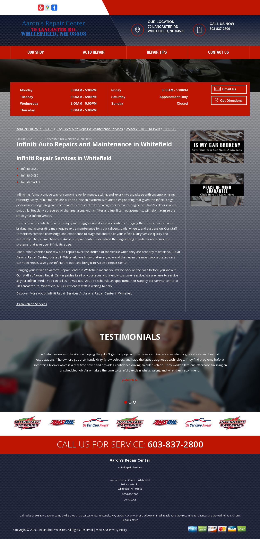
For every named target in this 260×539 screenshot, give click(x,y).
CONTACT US (218, 53)
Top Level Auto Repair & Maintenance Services (90, 129)
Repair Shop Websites (51, 530)
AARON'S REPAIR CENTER (34, 129)
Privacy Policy (118, 530)
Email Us (225, 89)
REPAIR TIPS (157, 53)
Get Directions (229, 100)
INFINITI (169, 129)
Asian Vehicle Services (31, 304)
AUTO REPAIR (93, 53)
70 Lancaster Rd (52, 139)
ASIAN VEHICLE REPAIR (143, 129)
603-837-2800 (220, 29)
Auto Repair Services (130, 467)
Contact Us (130, 499)
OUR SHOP (35, 53)
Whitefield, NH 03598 (80, 139)
